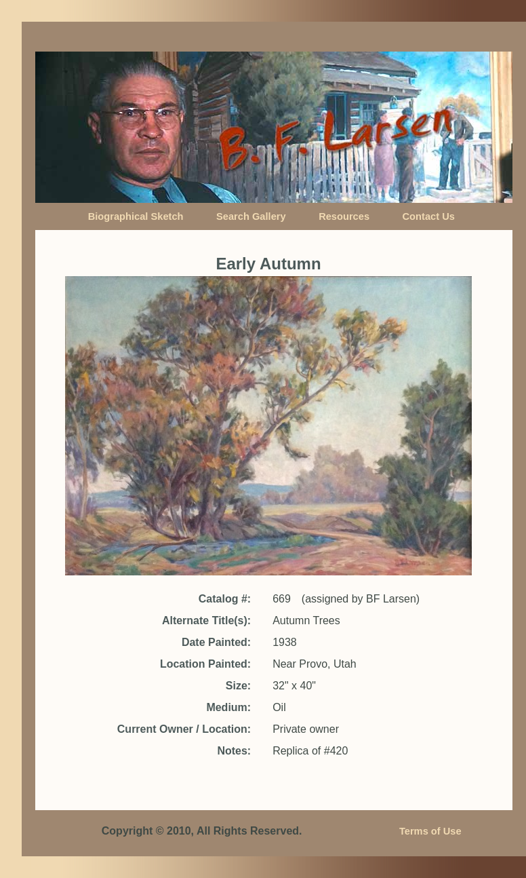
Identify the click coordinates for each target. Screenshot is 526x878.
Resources (344, 216)
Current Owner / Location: (184, 729)
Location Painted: (205, 664)
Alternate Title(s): (206, 620)
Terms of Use (430, 831)
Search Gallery (251, 216)
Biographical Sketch (136, 216)
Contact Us (429, 216)
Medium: (228, 707)
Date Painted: (216, 642)
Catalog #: (225, 599)
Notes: (234, 751)
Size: (238, 685)
